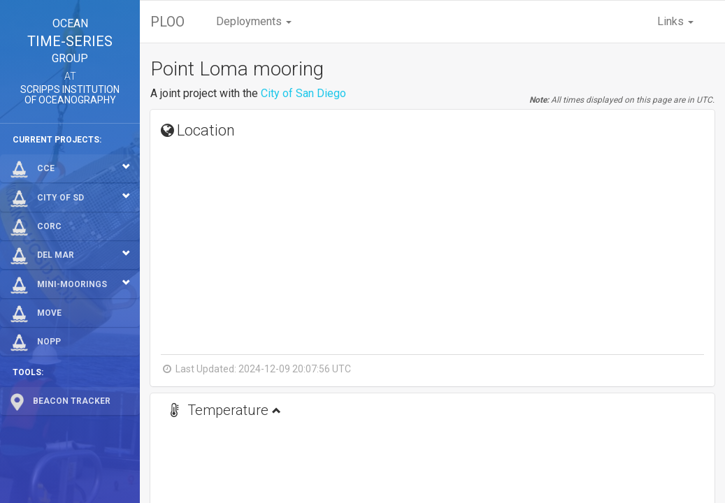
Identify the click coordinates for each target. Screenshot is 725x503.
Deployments (254, 21)
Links (675, 21)
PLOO (167, 21)
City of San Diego (303, 93)
